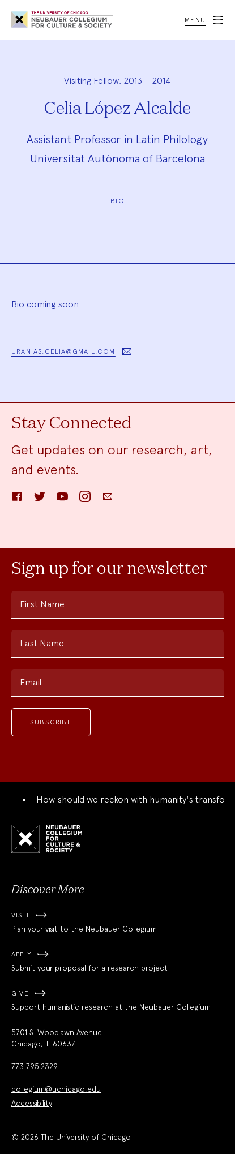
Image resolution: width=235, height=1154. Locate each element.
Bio (117, 201)
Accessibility (31, 1103)
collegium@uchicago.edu (56, 1088)
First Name (42, 604)
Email (30, 682)
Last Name (42, 643)
